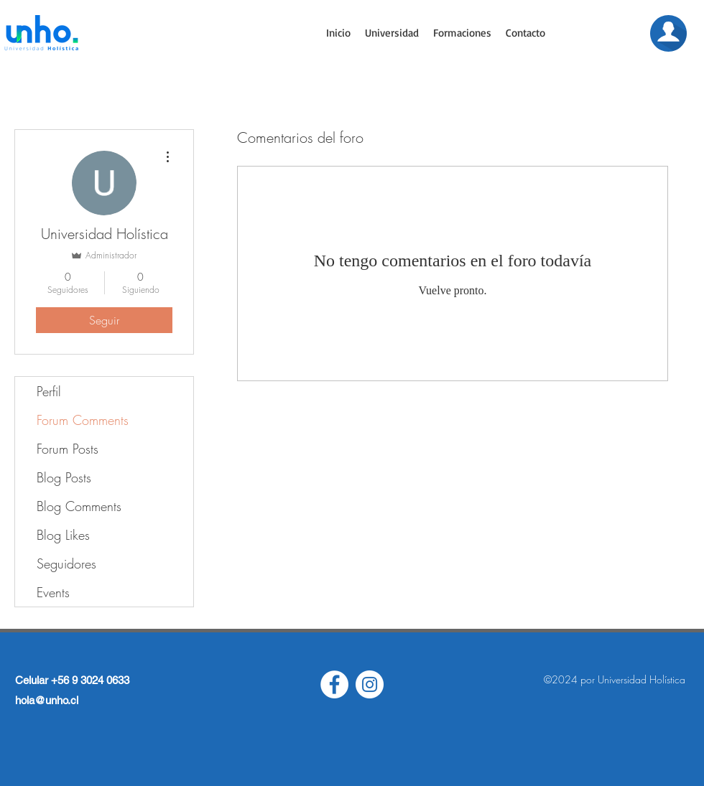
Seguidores (66, 563)
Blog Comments (79, 506)
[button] (392, 33)
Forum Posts (67, 448)
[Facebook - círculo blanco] (334, 684)
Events (53, 592)
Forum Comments (83, 420)
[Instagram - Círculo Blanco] (370, 684)
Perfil (49, 391)
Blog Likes (63, 534)
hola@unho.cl (46, 700)
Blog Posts (64, 477)
